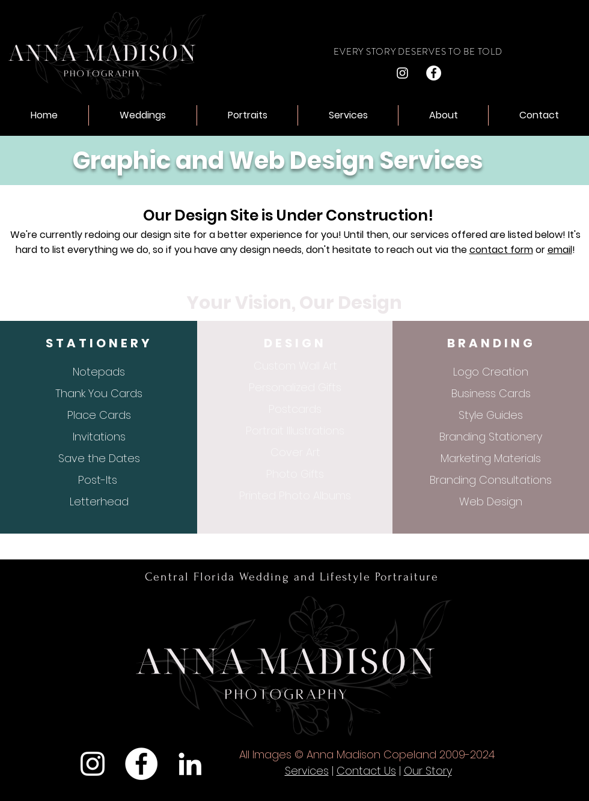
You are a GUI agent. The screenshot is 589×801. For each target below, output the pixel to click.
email (560, 250)
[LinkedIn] (190, 764)
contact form (501, 250)
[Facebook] (433, 73)
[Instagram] (402, 73)
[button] (143, 115)
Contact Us (366, 770)
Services (307, 770)
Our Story (428, 770)
